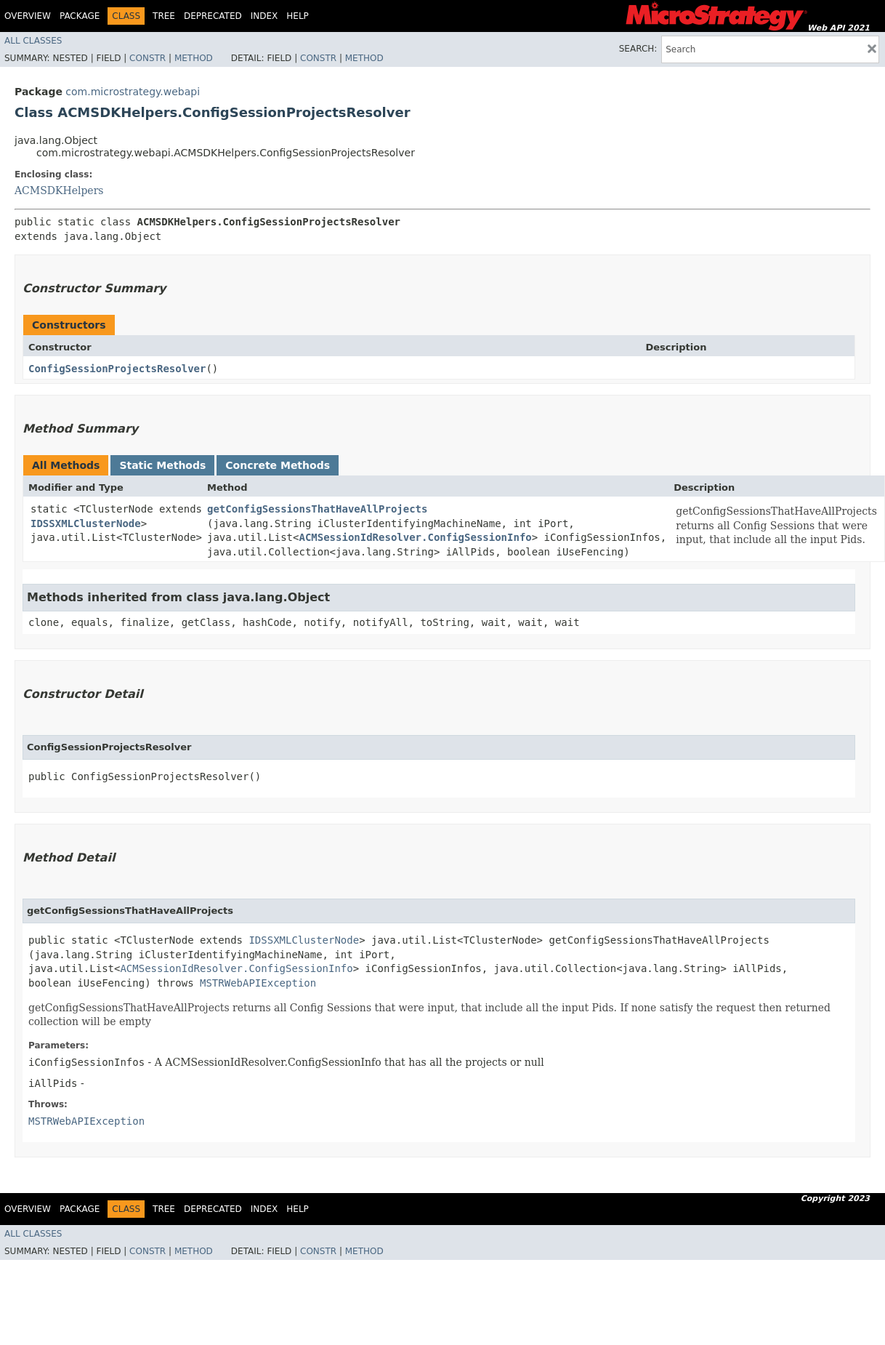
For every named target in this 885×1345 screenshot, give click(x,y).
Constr (147, 58)
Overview (27, 16)
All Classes (33, 41)
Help (297, 16)
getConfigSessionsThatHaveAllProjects (317, 509)
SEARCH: (638, 49)
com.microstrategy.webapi (132, 91)
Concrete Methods (277, 465)
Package (80, 16)
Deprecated (213, 16)
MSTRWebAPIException (258, 983)
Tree (164, 16)
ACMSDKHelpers (59, 190)
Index (264, 16)
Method (193, 58)
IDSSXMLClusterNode (86, 523)
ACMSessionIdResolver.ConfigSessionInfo (415, 537)
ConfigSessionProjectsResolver (117, 368)
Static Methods (162, 465)
